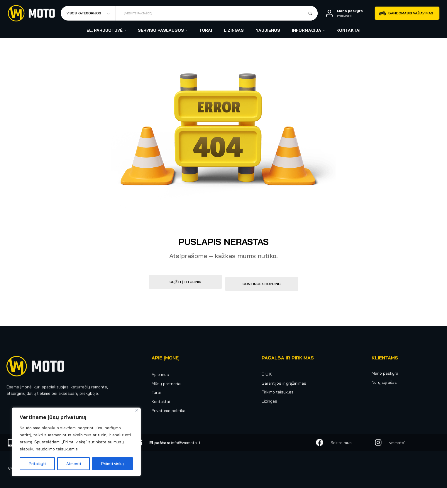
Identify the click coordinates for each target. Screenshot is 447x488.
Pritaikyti (37, 463)
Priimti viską (112, 463)
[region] (76, 442)
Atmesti (73, 463)
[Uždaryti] (137, 410)
